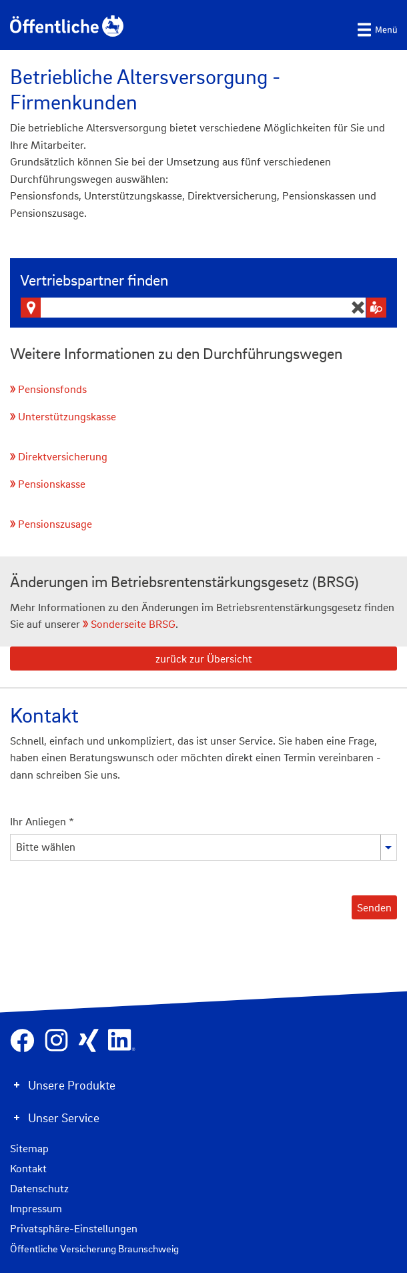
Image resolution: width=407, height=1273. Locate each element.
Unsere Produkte (71, 1085)
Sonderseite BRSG (133, 623)
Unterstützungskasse (67, 416)
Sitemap (29, 1148)
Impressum (36, 1208)
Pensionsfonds (52, 389)
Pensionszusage (55, 523)
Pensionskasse (51, 483)
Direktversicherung (62, 456)
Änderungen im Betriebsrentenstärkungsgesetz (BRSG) (184, 581)
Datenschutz (39, 1188)
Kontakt (28, 1168)
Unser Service (63, 1117)
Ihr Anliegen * (42, 821)
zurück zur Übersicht (203, 658)
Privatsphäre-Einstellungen (73, 1228)
